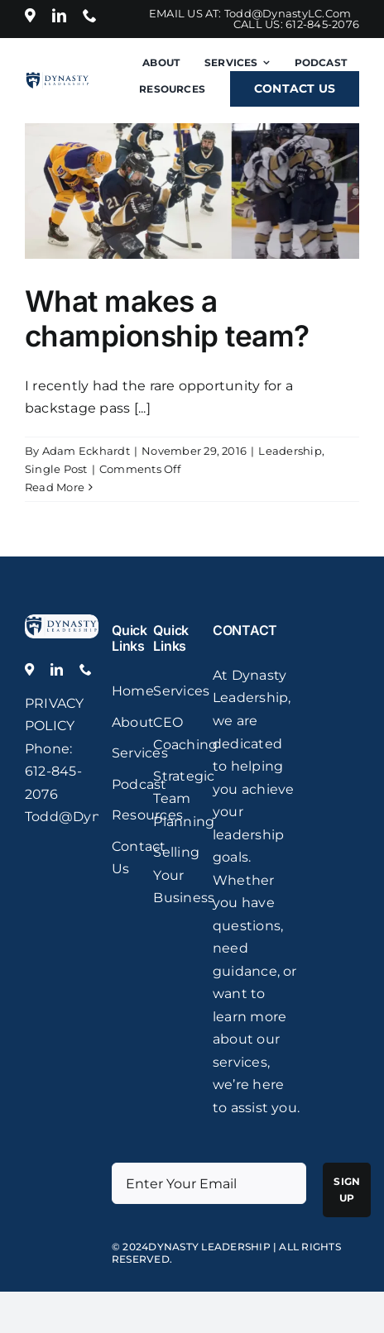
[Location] (30, 15)
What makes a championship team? (167, 318)
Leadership (289, 450)
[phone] (90, 15)
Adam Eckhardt (86, 450)
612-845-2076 (322, 24)
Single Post (56, 468)
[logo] (61, 620)
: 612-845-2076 (53, 771)
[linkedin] (59, 15)
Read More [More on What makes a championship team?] (54, 487)
